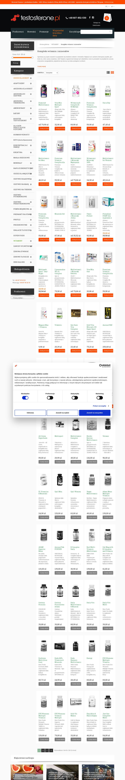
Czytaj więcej (41, 66)
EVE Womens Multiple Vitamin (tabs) (44, 717)
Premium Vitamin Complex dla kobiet (60, 161)
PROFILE (16, 220)
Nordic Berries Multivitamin (92, 438)
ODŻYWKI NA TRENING (22, 189)
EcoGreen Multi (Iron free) (43, 660)
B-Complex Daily (75, 548)
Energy (89, 658)
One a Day (106, 103)
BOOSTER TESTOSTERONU (20, 119)
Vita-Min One (90, 270)
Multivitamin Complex (76, 437)
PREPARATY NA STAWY (22, 214)
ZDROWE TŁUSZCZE (21, 257)
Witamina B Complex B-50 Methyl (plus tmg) (75, 106)
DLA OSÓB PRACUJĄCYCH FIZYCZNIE (19, 127)
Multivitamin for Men (44, 159)
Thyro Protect (89, 215)
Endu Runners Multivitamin (76, 660)
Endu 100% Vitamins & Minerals (59, 660)
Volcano (106, 436)
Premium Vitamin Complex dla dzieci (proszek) (108, 273)
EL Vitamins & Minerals (43, 493)
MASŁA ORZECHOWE (21, 158)
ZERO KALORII (19, 262)
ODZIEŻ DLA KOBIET (21, 78)
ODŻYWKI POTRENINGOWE (20, 196)
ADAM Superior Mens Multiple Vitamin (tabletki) (42, 552)
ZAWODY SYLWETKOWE (22, 246)
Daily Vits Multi (106, 604)
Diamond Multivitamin (44, 104)
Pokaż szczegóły (99, 406)
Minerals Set (60, 214)
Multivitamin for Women (108, 159)
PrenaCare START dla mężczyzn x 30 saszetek (107, 217)
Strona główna (44, 44)
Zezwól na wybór (62, 413)
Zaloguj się (96, 22)
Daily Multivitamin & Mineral (76, 605)
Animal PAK (107, 325)
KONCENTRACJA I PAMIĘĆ (20, 146)
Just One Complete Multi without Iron (108, 717)
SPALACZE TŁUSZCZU (21, 230)
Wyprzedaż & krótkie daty (58, 33)
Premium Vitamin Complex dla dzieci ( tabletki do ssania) (44, 219)
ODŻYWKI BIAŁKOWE (21, 179)
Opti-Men (58, 492)
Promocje (44, 31)
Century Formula (42, 604)
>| (51, 750)
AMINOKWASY (19, 108)
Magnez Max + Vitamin (43, 326)
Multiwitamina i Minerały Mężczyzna (77, 160)
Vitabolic (58, 325)
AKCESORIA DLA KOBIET (22, 89)
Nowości (31, 31)
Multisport (59, 436)
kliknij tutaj (109, 2)
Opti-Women (76, 492)
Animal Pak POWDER (59, 548)
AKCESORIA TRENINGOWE (19, 102)
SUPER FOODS (19, 235)
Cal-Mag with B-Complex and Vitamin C (108, 550)
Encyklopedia (76, 31)
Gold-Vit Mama (74, 715)
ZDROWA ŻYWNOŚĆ (21, 251)
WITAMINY (55, 44)
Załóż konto (96, 25)
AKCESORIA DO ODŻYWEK (19, 95)
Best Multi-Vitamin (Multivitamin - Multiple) (92, 550)
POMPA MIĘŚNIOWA (21, 209)
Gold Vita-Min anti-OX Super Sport (91, 327)
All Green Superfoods (43, 437)
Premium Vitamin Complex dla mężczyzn (92, 106)
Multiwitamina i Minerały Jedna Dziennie (77, 217)
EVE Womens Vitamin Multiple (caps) (60, 717)
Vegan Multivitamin (92, 493)
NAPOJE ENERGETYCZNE (23, 168)
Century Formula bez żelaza (59, 605)
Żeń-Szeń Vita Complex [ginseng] (74, 328)
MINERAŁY (17, 163)
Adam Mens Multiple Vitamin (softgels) (107, 495)
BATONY (16, 113)
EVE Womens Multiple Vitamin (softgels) (108, 661)
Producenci (18, 31)
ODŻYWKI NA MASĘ (21, 184)
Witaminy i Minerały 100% (91, 160)
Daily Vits (90, 603)
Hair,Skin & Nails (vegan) (92, 715)
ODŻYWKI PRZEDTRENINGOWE (21, 203)
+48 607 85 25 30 (20, 280)
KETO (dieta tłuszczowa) (22, 140)
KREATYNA (17, 152)
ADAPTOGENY (18, 83)
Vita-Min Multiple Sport (58, 105)
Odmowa (30, 413)
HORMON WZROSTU (21, 135)
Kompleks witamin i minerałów (71, 44)
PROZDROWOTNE (20, 225)
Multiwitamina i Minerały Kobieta (77, 271)
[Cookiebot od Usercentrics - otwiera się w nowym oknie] (100, 365)
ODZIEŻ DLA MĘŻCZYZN (22, 174)
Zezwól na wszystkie (95, 413)
